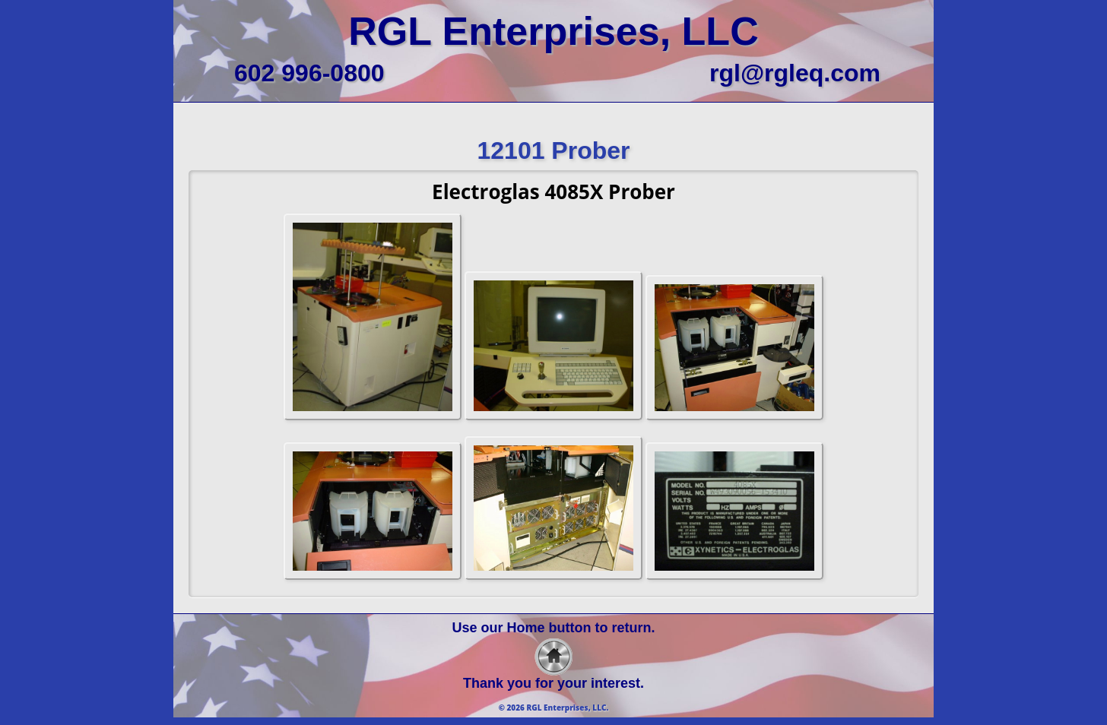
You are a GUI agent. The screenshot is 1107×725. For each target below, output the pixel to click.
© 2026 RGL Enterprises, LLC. (554, 707)
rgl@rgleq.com (794, 73)
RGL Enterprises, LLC (553, 31)
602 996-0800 (309, 73)
